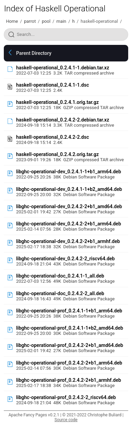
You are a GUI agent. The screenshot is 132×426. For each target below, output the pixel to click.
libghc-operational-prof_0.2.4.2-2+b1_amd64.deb (69, 345)
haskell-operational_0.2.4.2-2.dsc (52, 137)
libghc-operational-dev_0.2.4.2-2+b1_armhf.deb (68, 241)
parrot (30, 21)
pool (46, 21)
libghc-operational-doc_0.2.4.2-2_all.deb (60, 293)
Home (12, 21)
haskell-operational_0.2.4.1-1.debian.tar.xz (62, 67)
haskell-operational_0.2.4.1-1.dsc (52, 85)
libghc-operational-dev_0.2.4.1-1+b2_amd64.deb (69, 189)
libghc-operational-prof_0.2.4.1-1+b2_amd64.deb (69, 328)
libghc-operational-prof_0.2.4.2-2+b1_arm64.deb (69, 363)
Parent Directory (33, 53)
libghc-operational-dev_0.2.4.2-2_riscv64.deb (65, 258)
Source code (65, 419)
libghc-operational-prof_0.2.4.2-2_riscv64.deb (66, 397)
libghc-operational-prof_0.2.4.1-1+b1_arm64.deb (69, 310)
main (61, 21)
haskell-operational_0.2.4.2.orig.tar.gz (57, 154)
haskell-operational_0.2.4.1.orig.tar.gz (57, 102)
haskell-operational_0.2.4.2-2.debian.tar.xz (62, 120)
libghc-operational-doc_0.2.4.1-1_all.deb (60, 276)
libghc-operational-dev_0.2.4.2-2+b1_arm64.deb (68, 223)
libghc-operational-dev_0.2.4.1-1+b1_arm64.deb (68, 171)
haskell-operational (99, 21)
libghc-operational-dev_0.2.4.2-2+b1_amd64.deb (69, 206)
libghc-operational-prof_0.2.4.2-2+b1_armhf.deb (68, 380)
